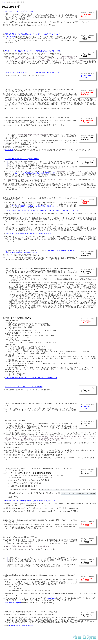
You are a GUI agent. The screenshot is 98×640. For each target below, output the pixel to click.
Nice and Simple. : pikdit (13, 603)
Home (3, 2)
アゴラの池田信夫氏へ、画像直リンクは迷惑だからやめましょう (33, 206)
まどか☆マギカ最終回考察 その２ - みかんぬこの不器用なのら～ (28, 233)
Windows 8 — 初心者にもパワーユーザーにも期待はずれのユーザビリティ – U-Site (33, 51)
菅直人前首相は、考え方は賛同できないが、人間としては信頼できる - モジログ (32, 34)
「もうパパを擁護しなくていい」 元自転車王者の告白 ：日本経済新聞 (31, 378)
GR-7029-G (9, 150)
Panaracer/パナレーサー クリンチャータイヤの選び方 (23, 387)
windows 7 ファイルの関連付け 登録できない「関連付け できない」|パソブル (31, 500)
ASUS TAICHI (10, 37)
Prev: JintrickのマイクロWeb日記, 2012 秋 (19, 11)
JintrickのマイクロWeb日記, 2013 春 (21, 625)
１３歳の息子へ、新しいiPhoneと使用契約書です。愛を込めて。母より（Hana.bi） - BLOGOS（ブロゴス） (41, 210)
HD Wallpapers (51, 598)
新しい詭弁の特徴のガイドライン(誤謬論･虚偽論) (22, 159)
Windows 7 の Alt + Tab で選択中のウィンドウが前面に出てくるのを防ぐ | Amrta (32, 72)
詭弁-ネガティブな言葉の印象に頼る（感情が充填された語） (35, 173)
